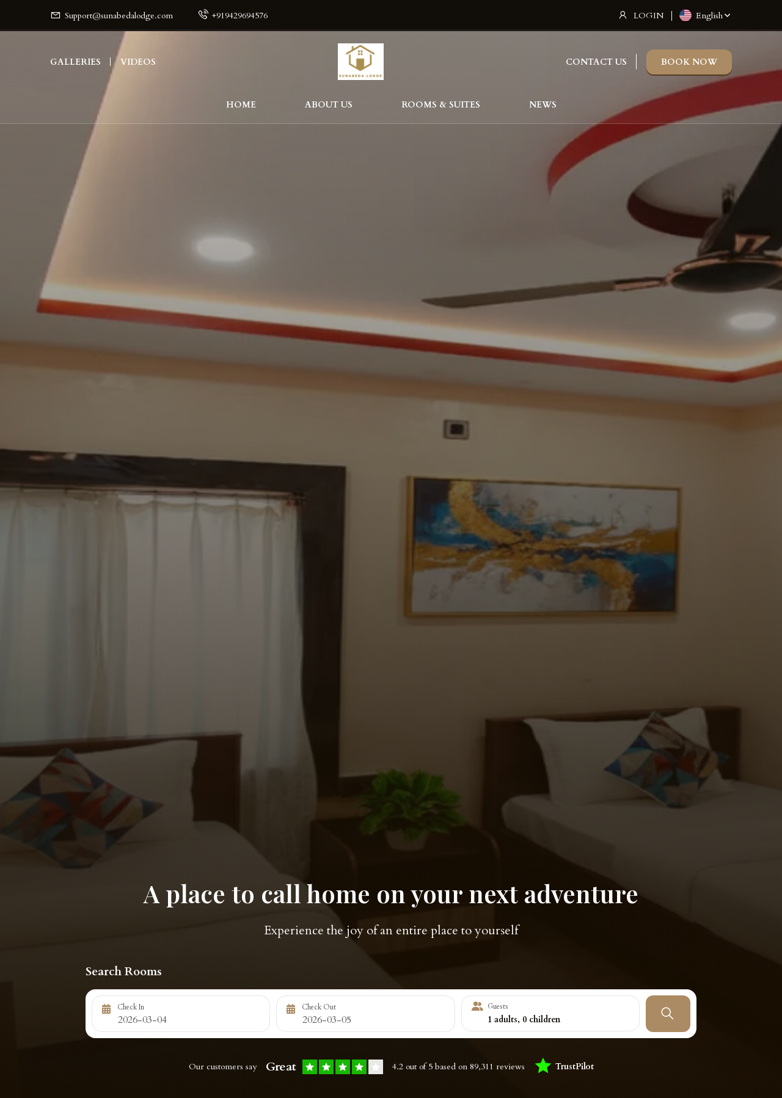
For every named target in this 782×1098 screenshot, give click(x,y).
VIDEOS (138, 64)
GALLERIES (75, 64)
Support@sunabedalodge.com (119, 15)
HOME (241, 107)
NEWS (543, 107)
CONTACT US (596, 64)
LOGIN (649, 15)
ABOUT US (329, 107)
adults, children (524, 1019)
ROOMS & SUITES (440, 107)
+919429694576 (240, 15)
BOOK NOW (689, 64)
